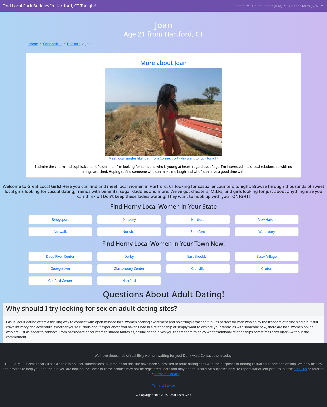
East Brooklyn (198, 256)
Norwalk (60, 231)
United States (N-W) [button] (304, 6)
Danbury (129, 219)
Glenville (198, 268)
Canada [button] (240, 6)
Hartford (73, 43)
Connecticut (52, 43)
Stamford (198, 231)
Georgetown (60, 268)
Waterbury (266, 231)
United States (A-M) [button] (267, 6)
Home (33, 43)
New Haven (266, 219)
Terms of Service (167, 374)
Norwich (129, 231)
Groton (266, 268)
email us (300, 369)
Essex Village (267, 256)
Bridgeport (60, 219)
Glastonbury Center (129, 268)
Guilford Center (60, 280)
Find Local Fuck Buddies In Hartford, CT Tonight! (49, 6)
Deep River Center (60, 256)
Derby (129, 256)
